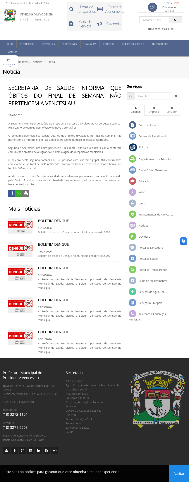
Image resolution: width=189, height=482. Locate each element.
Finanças (71, 406)
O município (27, 43)
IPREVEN (71, 415)
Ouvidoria (140, 236)
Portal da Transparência (148, 269)
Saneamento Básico (77, 427)
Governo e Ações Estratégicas (83, 410)
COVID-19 (90, 43)
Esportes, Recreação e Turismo (84, 402)
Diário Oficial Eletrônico (148, 170)
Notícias (37, 62)
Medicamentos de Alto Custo (151, 214)
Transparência (160, 43)
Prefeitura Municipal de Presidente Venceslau (35, 17)
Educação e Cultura (77, 398)
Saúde (69, 432)
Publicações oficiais (133, 43)
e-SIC (137, 192)
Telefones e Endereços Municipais (147, 315)
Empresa (153, 110)
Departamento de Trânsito (150, 159)
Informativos (69, 43)
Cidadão (136, 110)
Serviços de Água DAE (147, 291)
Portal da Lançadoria (146, 247)
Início (10, 43)
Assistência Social (76, 389)
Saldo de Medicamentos (148, 280)
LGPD (137, 203)
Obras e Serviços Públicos (81, 419)
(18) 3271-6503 (15, 427)
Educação (109, 43)
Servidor (172, 110)
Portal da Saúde (143, 258)
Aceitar (179, 473)
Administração (74, 381)
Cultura (138, 147)
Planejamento (74, 423)
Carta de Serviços (144, 125)
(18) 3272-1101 (15, 414)
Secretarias (48, 43)
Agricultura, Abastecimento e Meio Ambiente (92, 385)
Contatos (12, 52)
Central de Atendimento (148, 136)
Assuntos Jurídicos (77, 393)
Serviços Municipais (145, 302)
